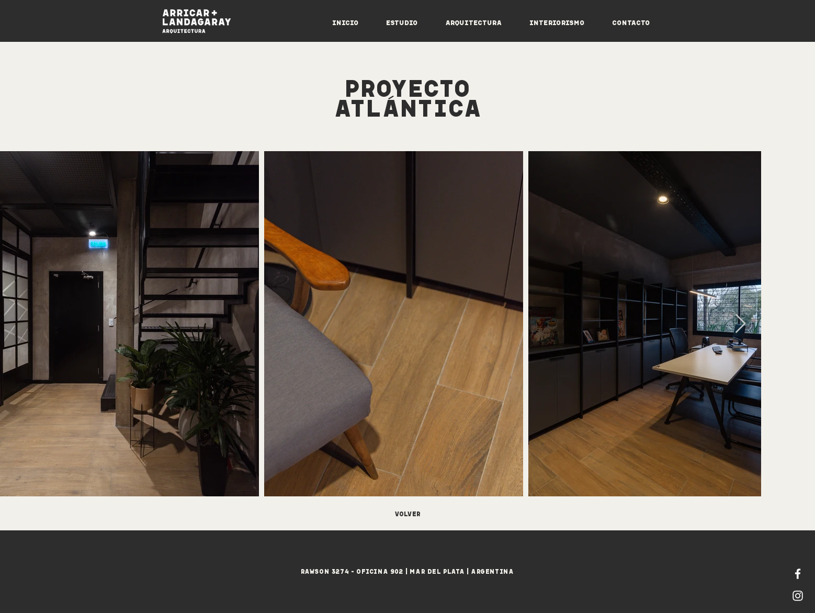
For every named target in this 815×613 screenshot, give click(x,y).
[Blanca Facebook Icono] (798, 574)
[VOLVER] (407, 513)
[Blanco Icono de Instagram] (798, 596)
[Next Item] (740, 324)
